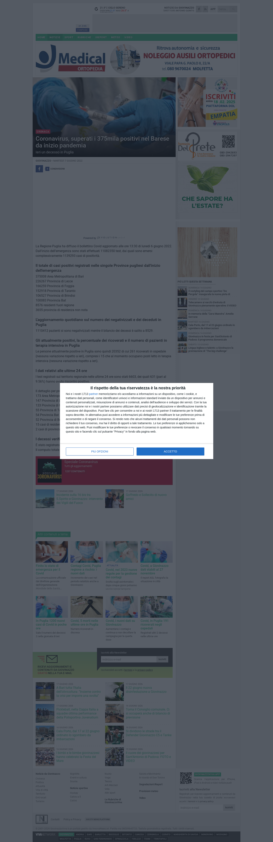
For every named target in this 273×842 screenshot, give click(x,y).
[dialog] (136, 421)
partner (93, 394)
